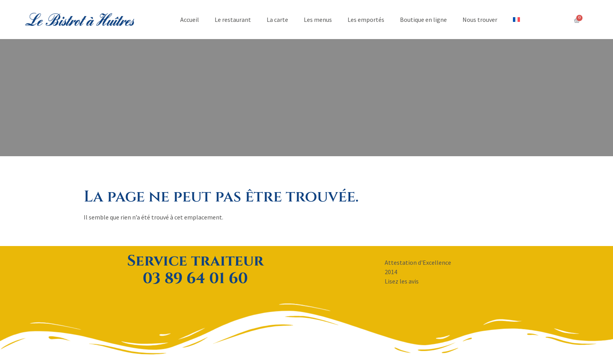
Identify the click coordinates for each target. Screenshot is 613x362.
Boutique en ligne (423, 19)
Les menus (318, 19)
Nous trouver (479, 19)
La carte (277, 19)
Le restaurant (233, 19)
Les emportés (366, 19)
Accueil (189, 19)
